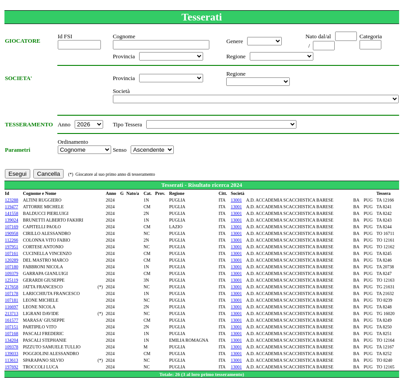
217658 (11, 286)
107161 (11, 253)
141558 (11, 213)
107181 (11, 300)
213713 (11, 313)
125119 (11, 280)
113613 (11, 360)
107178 (11, 293)
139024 (11, 220)
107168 (11, 333)
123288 (11, 200)
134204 (11, 340)
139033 (11, 353)
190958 (11, 233)
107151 (11, 326)
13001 (236, 200)
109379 (11, 273)
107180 (11, 266)
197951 (11, 246)
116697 (11, 306)
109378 (11, 346)
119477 (11, 206)
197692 (11, 366)
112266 (11, 240)
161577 (11, 320)
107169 (11, 226)
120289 (11, 260)
